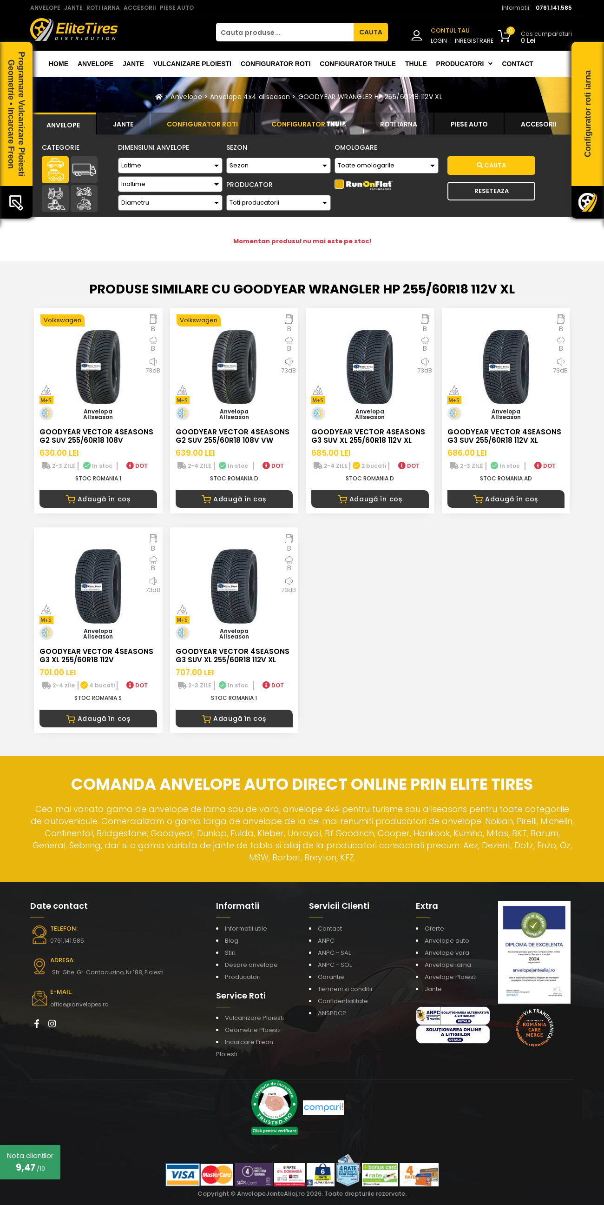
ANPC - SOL (335, 964)
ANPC (326, 940)
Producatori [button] (464, 63)
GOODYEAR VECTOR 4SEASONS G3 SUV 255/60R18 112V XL (504, 436)
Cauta (491, 165)
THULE (416, 63)
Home (58, 63)
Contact (517, 63)
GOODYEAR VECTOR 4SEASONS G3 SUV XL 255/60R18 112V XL (368, 436)
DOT (137, 466)
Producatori (243, 976)
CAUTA (370, 32)
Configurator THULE (358, 63)
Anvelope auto (447, 940)
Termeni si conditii (345, 989)
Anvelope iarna (448, 964)
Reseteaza (491, 190)
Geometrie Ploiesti (253, 1029)
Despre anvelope (251, 964)
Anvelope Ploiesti (451, 976)
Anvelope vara (447, 952)
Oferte (434, 928)
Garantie (331, 976)
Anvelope (95, 63)
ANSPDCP (332, 1013)
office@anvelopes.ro (79, 1004)
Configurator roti (275, 63)
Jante (133, 63)
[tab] (63, 124)
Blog (231, 940)
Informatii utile (246, 928)
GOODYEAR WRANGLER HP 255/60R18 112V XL (370, 96)
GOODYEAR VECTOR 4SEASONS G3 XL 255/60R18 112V (96, 655)
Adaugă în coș (98, 499)
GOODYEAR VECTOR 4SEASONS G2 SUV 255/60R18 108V (96, 436)
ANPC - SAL (334, 952)
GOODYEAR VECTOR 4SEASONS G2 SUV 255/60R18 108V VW (232, 436)
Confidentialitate (343, 1001)
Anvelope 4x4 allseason (250, 96)
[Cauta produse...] (285, 32)
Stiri (230, 952)
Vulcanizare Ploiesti (192, 63)
